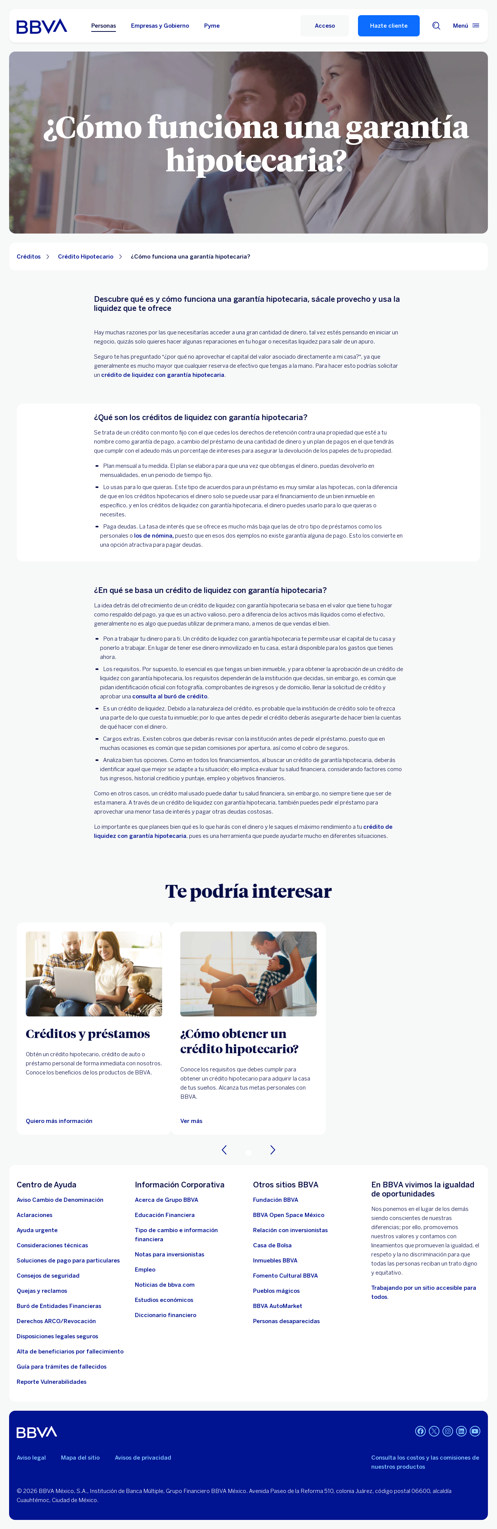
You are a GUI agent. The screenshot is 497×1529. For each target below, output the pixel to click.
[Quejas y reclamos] (42, 1290)
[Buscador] (436, 25)
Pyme (212, 25)
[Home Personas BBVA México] (42, 25)
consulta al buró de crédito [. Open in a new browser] (169, 696)
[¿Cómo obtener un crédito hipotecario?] (248, 1041)
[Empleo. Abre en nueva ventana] (145, 1269)
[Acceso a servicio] (324, 25)
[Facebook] (420, 1432)
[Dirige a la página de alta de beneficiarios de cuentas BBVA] (70, 1351)
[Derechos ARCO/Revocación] (56, 1321)
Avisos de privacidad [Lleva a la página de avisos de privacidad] (143, 1457)
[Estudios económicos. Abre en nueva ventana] (164, 1300)
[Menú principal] (466, 26)
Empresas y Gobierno (160, 25)
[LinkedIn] (461, 1432)
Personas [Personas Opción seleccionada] (103, 25)
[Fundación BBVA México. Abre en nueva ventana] (275, 1199)
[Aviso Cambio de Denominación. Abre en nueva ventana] (60, 1199)
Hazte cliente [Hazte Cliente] (389, 25)
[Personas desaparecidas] (286, 1321)
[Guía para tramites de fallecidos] (61, 1366)
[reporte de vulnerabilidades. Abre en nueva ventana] (51, 1381)
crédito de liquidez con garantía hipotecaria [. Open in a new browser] (162, 375)
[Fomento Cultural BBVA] (285, 1275)
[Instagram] (447, 1432)
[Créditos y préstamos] (94, 1033)
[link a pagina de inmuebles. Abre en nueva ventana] (275, 1260)
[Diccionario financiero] (165, 1315)
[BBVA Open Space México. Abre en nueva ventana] (288, 1215)
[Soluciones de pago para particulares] (68, 1260)
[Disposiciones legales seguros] (57, 1336)
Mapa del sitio (80, 1457)
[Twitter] (434, 1432)
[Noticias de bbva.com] (165, 1284)
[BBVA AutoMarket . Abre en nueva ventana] (277, 1306)
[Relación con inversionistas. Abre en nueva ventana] (290, 1230)
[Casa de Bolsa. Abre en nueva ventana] (272, 1245)
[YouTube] (475, 1432)
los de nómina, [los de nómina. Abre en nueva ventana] (154, 535)
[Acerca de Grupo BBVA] (166, 1199)
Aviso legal (31, 1457)
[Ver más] (248, 974)
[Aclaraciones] (34, 1215)
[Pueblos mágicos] (276, 1290)
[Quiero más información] (59, 1121)
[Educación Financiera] (165, 1215)
